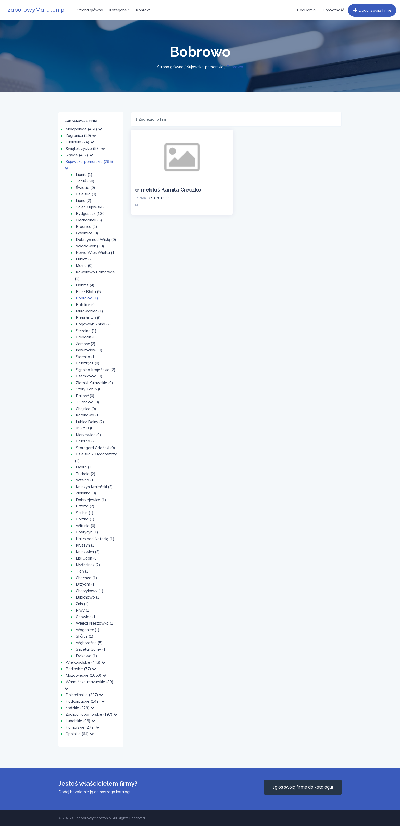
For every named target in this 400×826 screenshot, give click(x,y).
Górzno (85, 519)
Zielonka (86, 493)
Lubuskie (80, 141)
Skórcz (84, 636)
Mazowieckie (86, 675)
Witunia (85, 525)
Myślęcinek (88, 564)
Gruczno (86, 441)
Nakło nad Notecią (95, 538)
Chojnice (86, 408)
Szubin (84, 512)
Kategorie (119, 10)
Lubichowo (88, 597)
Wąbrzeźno (89, 642)
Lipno (83, 200)
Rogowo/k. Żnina (93, 324)
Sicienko (86, 356)
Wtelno (85, 480)
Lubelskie (80, 720)
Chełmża (86, 577)
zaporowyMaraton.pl (37, 9)
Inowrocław (89, 350)
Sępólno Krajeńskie (95, 369)
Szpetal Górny (91, 649)
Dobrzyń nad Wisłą (96, 239)
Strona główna (90, 10)
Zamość (85, 343)
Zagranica (81, 135)
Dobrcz (85, 285)
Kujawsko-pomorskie (204, 66)
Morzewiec (88, 434)
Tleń (83, 571)
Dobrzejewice (91, 499)
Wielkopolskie (85, 662)
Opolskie (80, 733)
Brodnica (86, 226)
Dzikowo (86, 655)
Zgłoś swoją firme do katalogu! (302, 787)
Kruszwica (88, 551)
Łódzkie (80, 707)
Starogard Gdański (95, 447)
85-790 (85, 428)
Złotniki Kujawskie (94, 382)
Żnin (82, 603)
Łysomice (87, 233)
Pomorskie (83, 727)
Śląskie (79, 155)
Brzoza (85, 506)
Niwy (83, 610)
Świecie (85, 187)
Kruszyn (86, 545)
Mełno (84, 265)
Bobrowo (87, 298)
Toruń (85, 181)
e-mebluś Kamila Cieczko (168, 189)
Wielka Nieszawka (95, 623)
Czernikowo (89, 376)
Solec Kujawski (92, 207)
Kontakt (143, 10)
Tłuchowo (87, 402)
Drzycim (86, 584)
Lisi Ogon (87, 558)
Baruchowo (89, 317)
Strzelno (86, 330)
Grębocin (86, 337)
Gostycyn (87, 532)
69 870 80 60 (159, 198)
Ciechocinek (89, 220)
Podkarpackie (85, 701)
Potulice (86, 304)
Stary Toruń (89, 389)
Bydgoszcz (91, 213)
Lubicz (84, 259)
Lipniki (84, 174)
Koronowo (88, 415)
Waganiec (87, 629)
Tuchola (85, 473)
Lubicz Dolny (90, 421)
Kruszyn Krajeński (94, 486)
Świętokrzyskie (85, 148)
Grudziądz (87, 363)
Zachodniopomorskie (91, 714)
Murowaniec (89, 311)
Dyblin (84, 467)
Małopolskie (84, 128)
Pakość (85, 395)
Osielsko (86, 194)
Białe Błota (89, 291)
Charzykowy (89, 590)
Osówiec (86, 616)
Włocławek (90, 246)
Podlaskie (81, 668)
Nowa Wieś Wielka (96, 252)
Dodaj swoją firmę (371, 10)
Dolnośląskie (84, 694)
